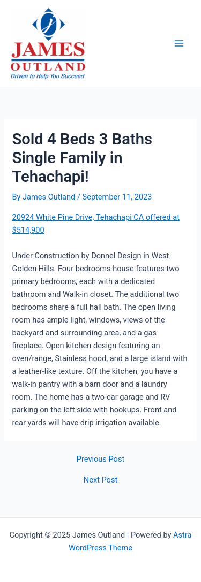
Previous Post (100, 459)
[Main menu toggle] (179, 43)
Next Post (100, 480)
